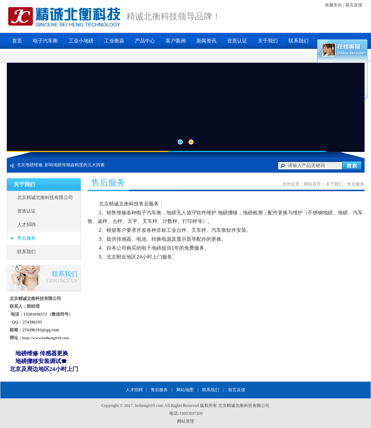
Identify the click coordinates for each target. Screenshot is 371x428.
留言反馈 (353, 4)
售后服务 (26, 238)
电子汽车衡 (45, 41)
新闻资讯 (206, 41)
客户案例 (176, 41)
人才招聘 (26, 224)
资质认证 (237, 41)
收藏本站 (333, 4)
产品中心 (145, 41)
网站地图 (185, 389)
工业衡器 (114, 41)
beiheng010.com (149, 405)
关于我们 (268, 41)
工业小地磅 (81, 41)
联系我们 (299, 41)
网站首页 (312, 184)
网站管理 (185, 421)
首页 (17, 41)
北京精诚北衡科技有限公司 (45, 197)
